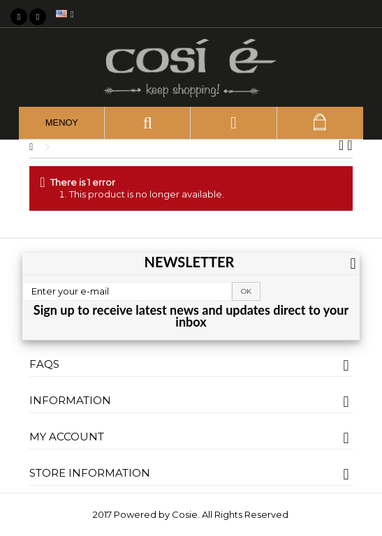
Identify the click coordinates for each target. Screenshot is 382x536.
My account (66, 436)
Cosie (185, 514)
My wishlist (365, 14)
